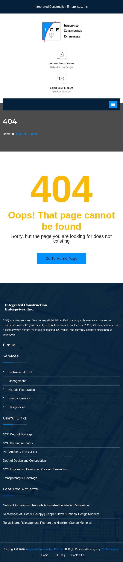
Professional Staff (20, 372)
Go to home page (61, 259)
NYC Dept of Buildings (17, 434)
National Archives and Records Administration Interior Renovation (46, 505)
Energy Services (19, 398)
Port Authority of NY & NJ (20, 451)
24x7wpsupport (110, 549)
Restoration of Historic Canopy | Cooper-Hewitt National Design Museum (51, 514)
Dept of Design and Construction (24, 460)
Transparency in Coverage (20, 478)
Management (17, 381)
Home (7, 134)
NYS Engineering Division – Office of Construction (35, 469)
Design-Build (16, 407)
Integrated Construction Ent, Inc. (44, 549)
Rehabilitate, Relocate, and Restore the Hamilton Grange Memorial (47, 522)
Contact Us (78, 555)
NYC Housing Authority (18, 443)
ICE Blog (60, 555)
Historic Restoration (21, 389)
